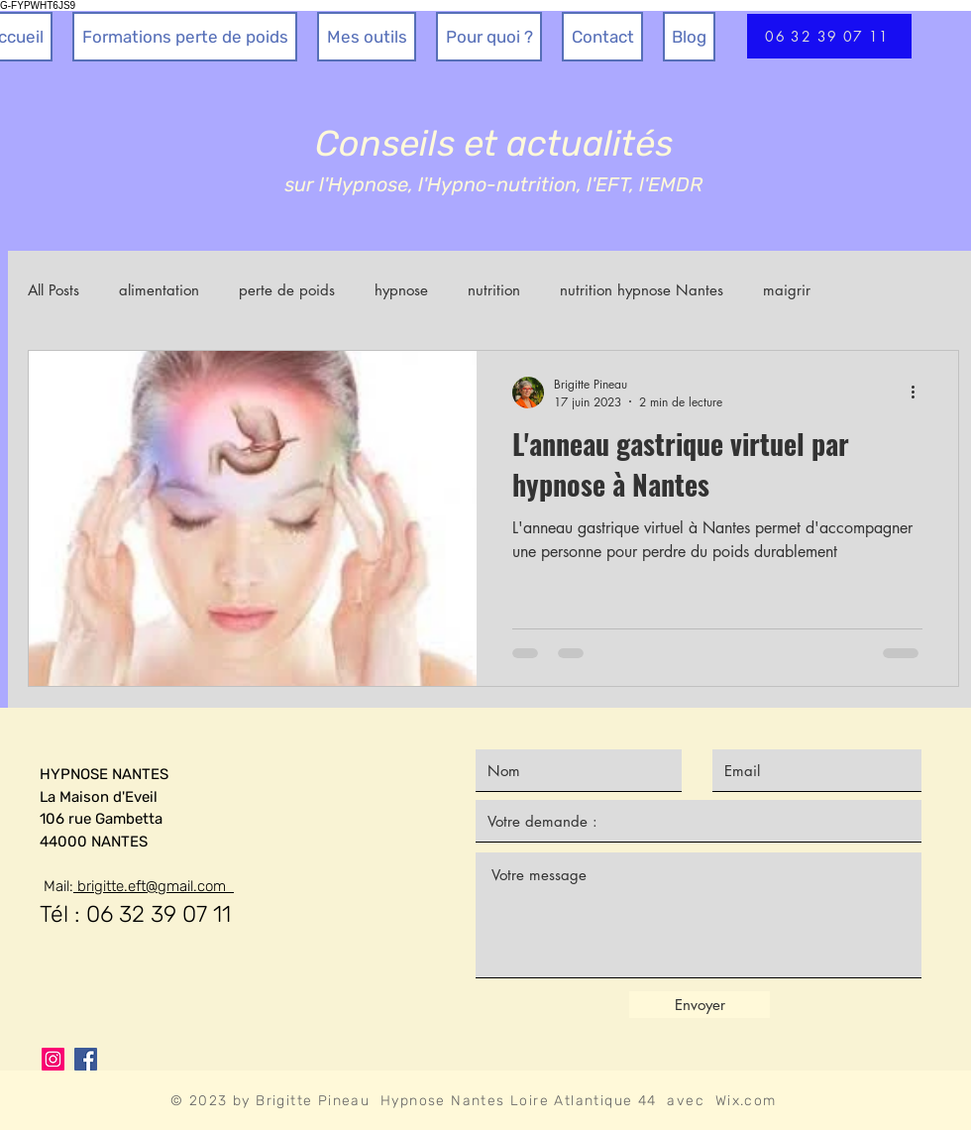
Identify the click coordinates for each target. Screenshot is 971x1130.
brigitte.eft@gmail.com (153, 886)
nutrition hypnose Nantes (641, 290)
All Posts (53, 290)
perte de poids (287, 290)
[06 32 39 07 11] (829, 36)
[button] (366, 36)
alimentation (159, 290)
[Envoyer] (699, 1004)
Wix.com (746, 1100)
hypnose (401, 290)
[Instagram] (53, 1059)
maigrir (786, 290)
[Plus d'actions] (919, 392)
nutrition (494, 290)
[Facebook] (85, 1059)
